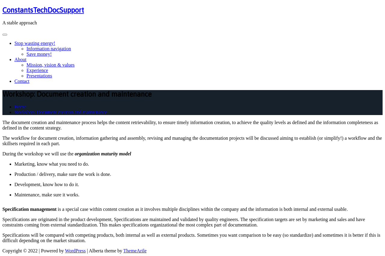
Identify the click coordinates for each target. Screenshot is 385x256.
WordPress (75, 250)
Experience (37, 70)
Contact (21, 81)
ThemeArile (134, 250)
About (20, 59)
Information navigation (48, 48)
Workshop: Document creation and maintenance (60, 112)
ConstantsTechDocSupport (43, 10)
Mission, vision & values (50, 64)
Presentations (39, 75)
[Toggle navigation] (4, 35)
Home (20, 106)
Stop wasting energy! (34, 43)
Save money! (39, 54)
